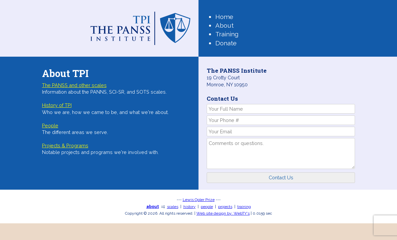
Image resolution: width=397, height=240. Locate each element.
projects (225, 206)
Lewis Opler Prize (199, 199)
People (50, 125)
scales (172, 206)
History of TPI (57, 105)
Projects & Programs (65, 145)
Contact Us (281, 177)
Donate (226, 43)
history (189, 206)
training (244, 206)
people (207, 206)
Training (226, 34)
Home (224, 16)
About (224, 25)
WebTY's (223, 213)
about (152, 206)
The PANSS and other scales (74, 85)
